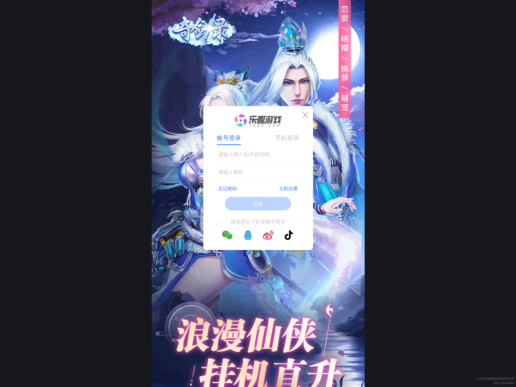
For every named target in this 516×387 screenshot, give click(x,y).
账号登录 (229, 138)
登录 (258, 203)
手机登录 (287, 138)
